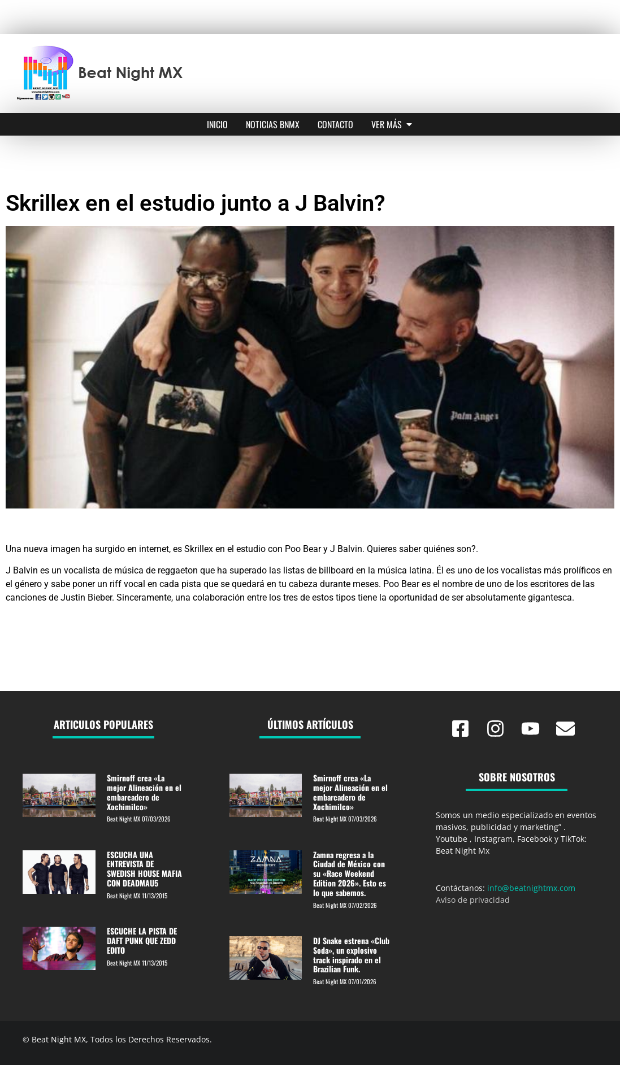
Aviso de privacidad (473, 899)
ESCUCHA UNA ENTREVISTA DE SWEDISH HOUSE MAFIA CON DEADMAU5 (144, 869)
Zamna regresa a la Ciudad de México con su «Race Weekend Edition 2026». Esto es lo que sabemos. (349, 873)
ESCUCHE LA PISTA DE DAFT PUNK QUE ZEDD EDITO (142, 940)
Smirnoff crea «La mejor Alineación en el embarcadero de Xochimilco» (144, 792)
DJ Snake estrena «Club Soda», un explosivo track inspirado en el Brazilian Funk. (351, 954)
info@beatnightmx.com (531, 888)
